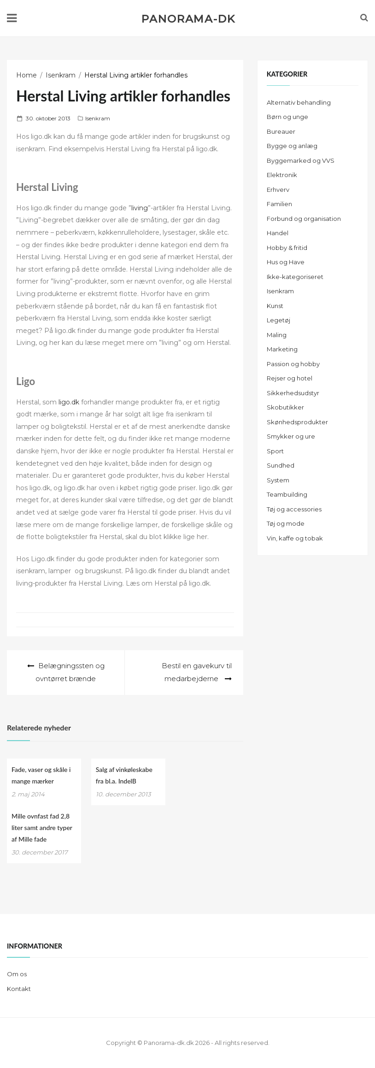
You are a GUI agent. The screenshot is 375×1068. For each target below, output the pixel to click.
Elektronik (282, 174)
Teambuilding (287, 494)
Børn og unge (287, 116)
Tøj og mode (286, 523)
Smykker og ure (291, 436)
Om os (17, 974)
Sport (275, 451)
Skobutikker (285, 407)
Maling (277, 334)
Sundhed (280, 465)
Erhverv (278, 189)
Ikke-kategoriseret (295, 276)
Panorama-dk (188, 18)
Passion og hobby (293, 364)
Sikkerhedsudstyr (293, 393)
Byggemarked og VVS (300, 160)
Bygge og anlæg (292, 145)
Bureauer (281, 131)
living (139, 208)
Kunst (275, 305)
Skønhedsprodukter (297, 422)
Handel (277, 233)
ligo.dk (69, 402)
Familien (279, 204)
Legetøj (278, 320)
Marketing (282, 349)
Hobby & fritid (287, 247)
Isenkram (97, 118)
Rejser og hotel (289, 378)
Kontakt (19, 988)
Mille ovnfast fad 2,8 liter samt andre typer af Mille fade (42, 827)
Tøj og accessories (294, 509)
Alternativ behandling (299, 102)
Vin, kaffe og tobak (295, 538)
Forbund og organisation (304, 218)
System (278, 480)
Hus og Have (286, 262)
